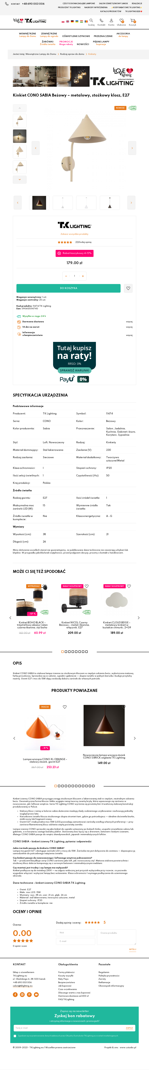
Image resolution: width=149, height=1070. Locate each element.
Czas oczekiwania (67, 989)
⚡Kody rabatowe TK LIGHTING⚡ (126, 7)
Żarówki (47, 43)
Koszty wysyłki (65, 976)
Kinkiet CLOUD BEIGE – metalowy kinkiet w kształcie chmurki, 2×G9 (117, 625)
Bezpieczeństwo (66, 983)
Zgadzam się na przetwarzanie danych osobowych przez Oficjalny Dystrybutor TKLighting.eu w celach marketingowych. (68, 1036)
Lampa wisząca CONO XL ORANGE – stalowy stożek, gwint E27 (45, 760)
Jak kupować (64, 986)
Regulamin (103, 972)
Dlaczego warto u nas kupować (74, 993)
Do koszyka (68, 288)
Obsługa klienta (68, 964)
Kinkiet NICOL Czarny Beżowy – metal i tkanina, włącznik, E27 (74, 625)
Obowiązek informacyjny (111, 986)
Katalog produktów (110, 11)
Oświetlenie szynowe (76, 36)
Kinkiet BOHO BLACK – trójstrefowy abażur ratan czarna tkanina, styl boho (32, 625)
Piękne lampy (101, 43)
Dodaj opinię (84, 242)
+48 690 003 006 (33, 4)
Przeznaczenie (103, 36)
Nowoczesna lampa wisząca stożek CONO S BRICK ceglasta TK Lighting (104, 756)
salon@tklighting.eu (23, 986)
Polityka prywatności (108, 976)
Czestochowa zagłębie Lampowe (79, 3)
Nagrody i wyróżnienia (95, 7)
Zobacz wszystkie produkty (74, 234)
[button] (20, 108)
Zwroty (102, 979)
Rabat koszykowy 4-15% (77, 253)
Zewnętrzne (49, 35)
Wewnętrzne (27, 35)
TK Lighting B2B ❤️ (133, 11)
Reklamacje (104, 983)
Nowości (83, 44)
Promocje (66, 43)
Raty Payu (63, 979)
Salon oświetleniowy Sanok (113, 3)
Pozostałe (104, 964)
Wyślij (132, 949)
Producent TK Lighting (69, 7)
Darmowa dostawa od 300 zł (73, 996)
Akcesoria (123, 35)
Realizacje (137, 3)
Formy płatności (66, 972)
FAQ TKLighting (66, 1000)
